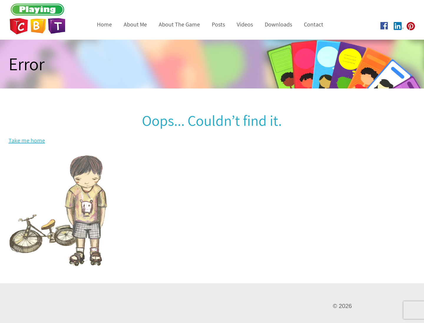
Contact (313, 24)
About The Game (179, 24)
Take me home (27, 140)
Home (104, 24)
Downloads (278, 24)
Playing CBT (45, 19)
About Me (135, 24)
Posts (218, 24)
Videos (245, 24)
